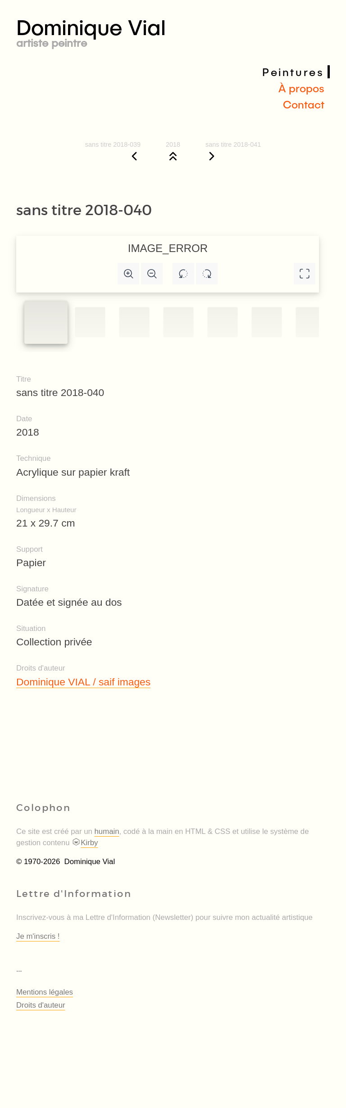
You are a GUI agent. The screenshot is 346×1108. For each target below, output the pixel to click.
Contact (303, 104)
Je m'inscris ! (37, 936)
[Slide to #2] (134, 322)
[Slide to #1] (46, 322)
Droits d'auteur (40, 1005)
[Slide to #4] (222, 322)
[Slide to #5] (266, 322)
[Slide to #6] (311, 322)
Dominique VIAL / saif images (83, 682)
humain (107, 831)
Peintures (293, 71)
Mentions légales (44, 992)
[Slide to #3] (178, 322)
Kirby (85, 842)
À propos (301, 88)
